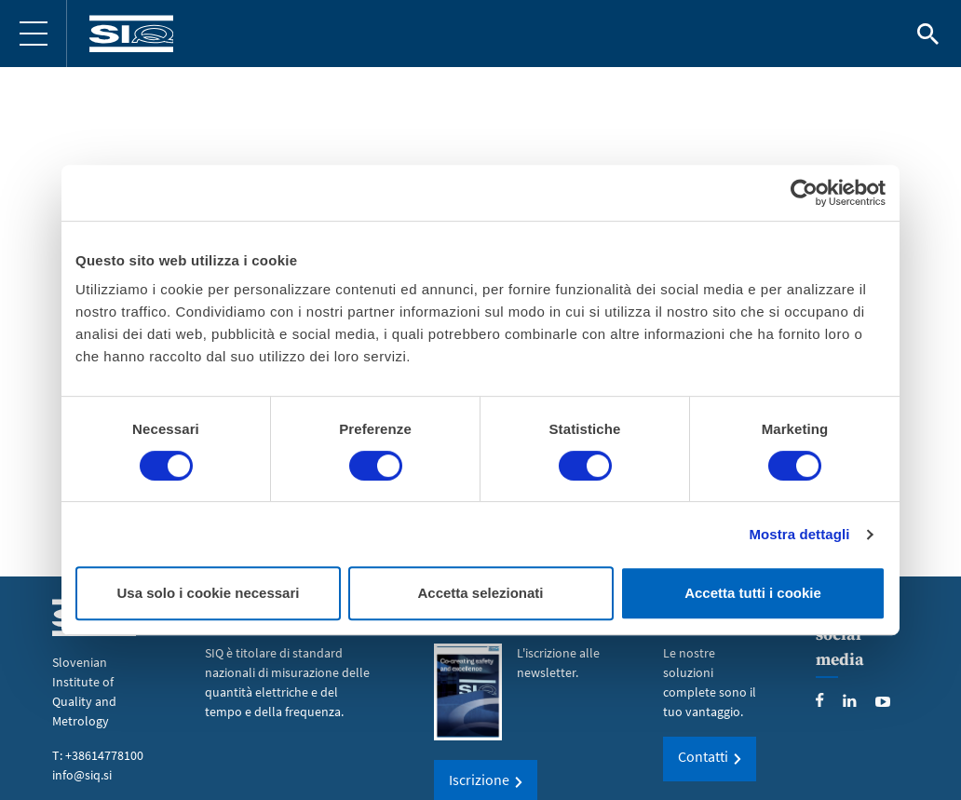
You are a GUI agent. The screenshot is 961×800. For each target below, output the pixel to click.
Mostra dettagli (799, 534)
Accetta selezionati (480, 593)
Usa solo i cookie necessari (208, 593)
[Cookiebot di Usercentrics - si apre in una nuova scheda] (804, 193)
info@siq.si (82, 774)
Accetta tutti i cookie (752, 593)
